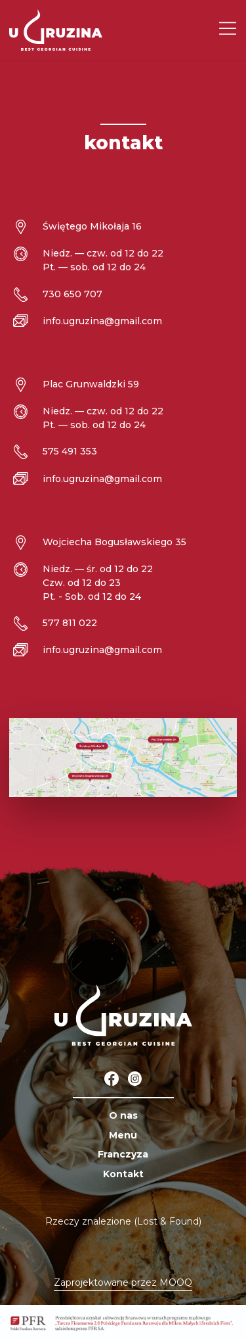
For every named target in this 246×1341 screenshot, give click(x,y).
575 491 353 (70, 451)
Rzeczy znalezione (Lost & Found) (123, 1221)
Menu (123, 1135)
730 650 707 (72, 294)
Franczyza (123, 1154)
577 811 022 (70, 623)
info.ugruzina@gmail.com (102, 321)
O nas (123, 1115)
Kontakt (123, 1174)
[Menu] (227, 30)
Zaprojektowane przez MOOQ (123, 1282)
